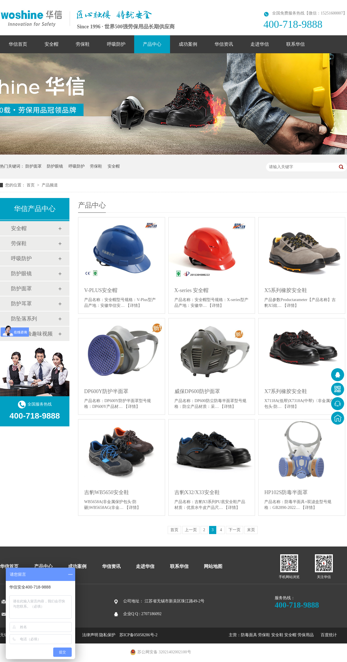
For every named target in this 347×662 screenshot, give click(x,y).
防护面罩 (33, 166)
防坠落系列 (24, 319)
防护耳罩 (21, 304)
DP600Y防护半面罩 (106, 391)
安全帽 (51, 44)
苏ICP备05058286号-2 (138, 635)
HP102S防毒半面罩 (286, 492)
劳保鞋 (83, 44)
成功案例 (188, 44)
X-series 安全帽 (191, 290)
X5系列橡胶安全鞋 (285, 290)
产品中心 (152, 44)
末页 (251, 530)
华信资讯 (224, 44)
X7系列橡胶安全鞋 (285, 391)
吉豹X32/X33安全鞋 (197, 492)
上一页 (191, 530)
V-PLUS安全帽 (100, 290)
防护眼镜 (55, 166)
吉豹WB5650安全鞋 (106, 492)
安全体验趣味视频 (32, 334)
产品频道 (50, 185)
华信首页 (18, 44)
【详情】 (134, 305)
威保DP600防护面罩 (197, 391)
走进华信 (259, 44)
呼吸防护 (116, 44)
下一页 (234, 530)
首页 (31, 185)
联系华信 (295, 44)
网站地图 (213, 566)
